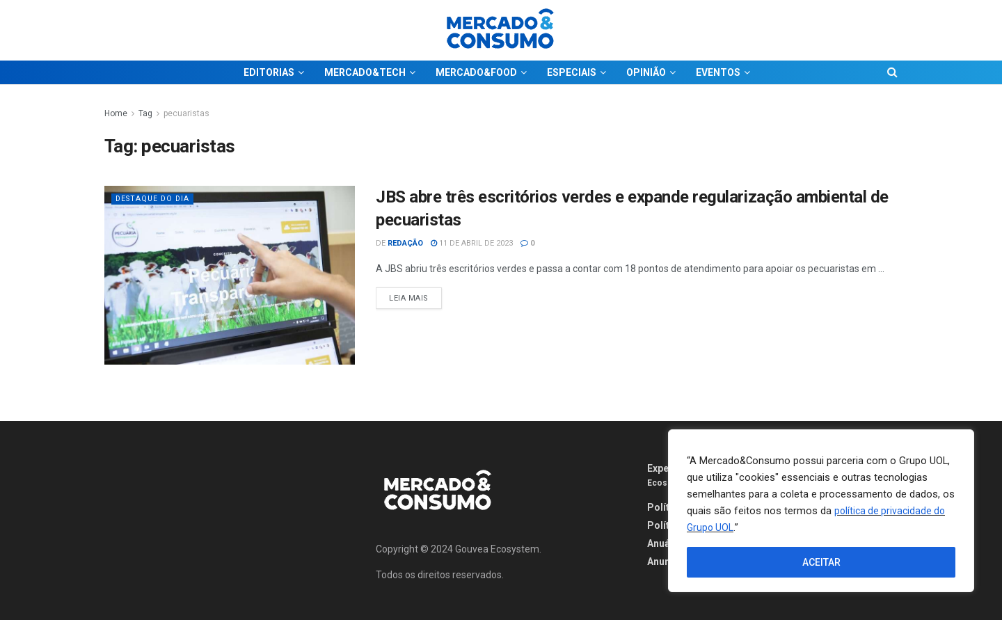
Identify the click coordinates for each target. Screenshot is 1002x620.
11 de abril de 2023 (472, 243)
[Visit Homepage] (501, 30)
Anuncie (665, 561)
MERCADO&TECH (365, 72)
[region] (821, 510)
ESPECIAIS (571, 72)
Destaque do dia (154, 198)
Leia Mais (415, 295)
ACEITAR (821, 562)
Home (115, 113)
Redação (405, 243)
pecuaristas (186, 113)
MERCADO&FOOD (476, 72)
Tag (145, 113)
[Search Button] (892, 72)
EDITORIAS (269, 72)
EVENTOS (718, 72)
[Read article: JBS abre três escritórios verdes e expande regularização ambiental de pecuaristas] (229, 275)
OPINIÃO (646, 72)
